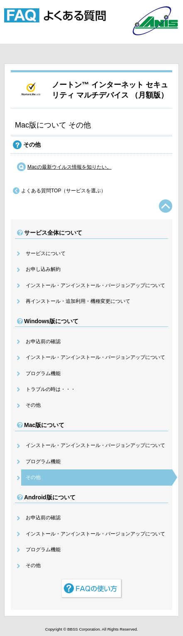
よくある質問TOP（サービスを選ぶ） (63, 191)
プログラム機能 (43, 373)
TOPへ (165, 206)
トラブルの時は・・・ (51, 389)
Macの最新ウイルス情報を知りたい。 (69, 167)
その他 (33, 405)
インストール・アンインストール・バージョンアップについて (95, 285)
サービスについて (46, 253)
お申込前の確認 (43, 341)
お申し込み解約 (43, 269)
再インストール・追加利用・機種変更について (78, 301)
